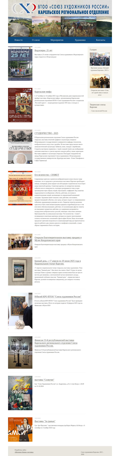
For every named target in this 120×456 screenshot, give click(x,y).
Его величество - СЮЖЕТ (47, 175)
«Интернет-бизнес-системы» (24, 452)
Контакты (100, 40)
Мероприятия (56, 40)
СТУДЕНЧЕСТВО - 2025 (46, 133)
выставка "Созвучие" (44, 379)
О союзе (36, 40)
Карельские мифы (43, 91)
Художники (80, 40)
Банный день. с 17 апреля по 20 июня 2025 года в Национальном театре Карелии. (58, 262)
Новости (18, 40)
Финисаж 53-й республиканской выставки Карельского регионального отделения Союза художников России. (56, 343)
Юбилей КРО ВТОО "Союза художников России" (58, 296)
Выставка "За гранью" (45, 421)
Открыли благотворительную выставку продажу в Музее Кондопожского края (58, 238)
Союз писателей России (99, 111)
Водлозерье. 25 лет (43, 50)
